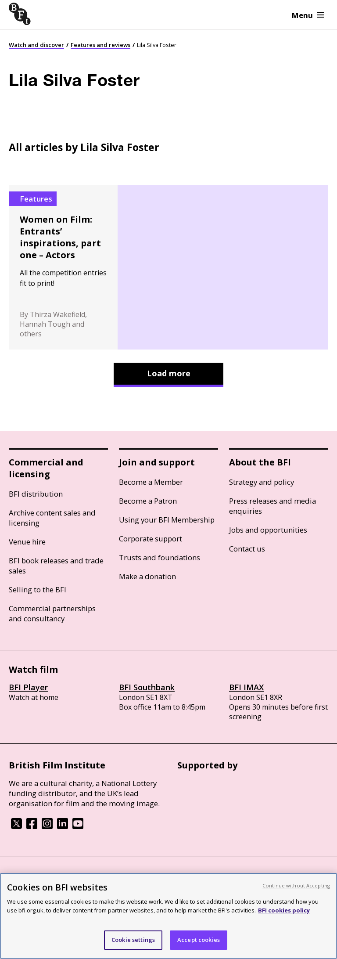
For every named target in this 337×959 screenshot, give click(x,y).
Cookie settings (133, 940)
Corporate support (150, 539)
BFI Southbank (147, 687)
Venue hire (27, 542)
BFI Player (28, 687)
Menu (308, 15)
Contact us (247, 549)
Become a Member (151, 482)
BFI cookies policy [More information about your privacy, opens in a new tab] (284, 910)
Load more (168, 373)
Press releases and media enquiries (272, 506)
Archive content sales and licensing (52, 518)
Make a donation (147, 576)
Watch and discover (36, 45)
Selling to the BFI (37, 589)
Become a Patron (148, 501)
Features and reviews (100, 45)
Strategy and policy (261, 482)
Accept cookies (198, 940)
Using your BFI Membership (167, 520)
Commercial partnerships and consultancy (52, 613)
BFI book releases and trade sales (56, 565)
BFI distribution (36, 494)
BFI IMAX (246, 687)
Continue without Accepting (296, 885)
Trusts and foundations (159, 557)
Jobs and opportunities (268, 530)
